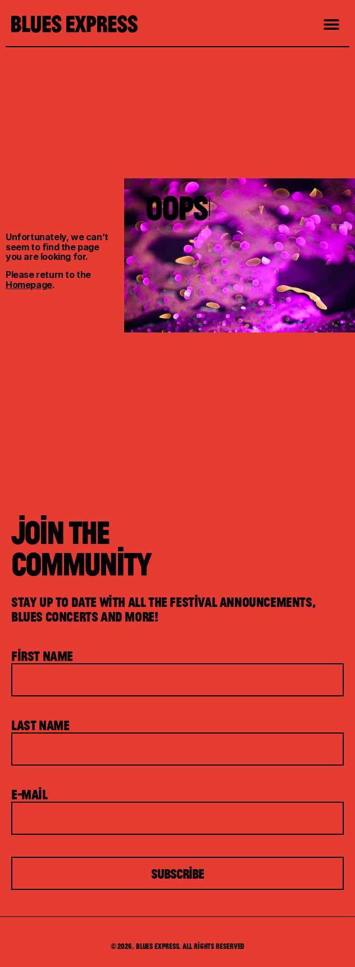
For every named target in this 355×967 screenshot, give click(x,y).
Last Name (40, 725)
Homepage (29, 284)
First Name (42, 656)
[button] (331, 24)
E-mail (29, 794)
